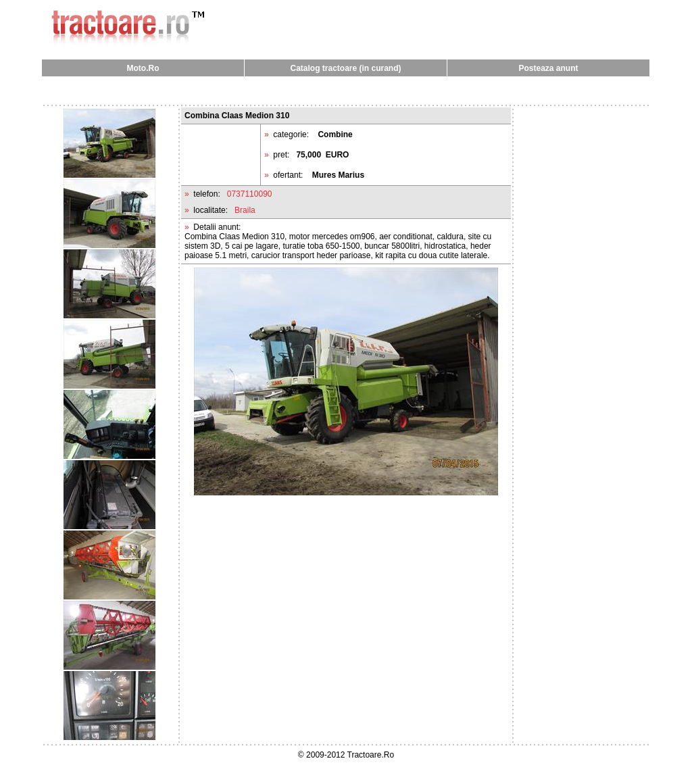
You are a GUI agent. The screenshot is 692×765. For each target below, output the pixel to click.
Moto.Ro (143, 68)
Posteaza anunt (548, 68)
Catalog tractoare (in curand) (345, 68)
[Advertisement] (346, 90)
